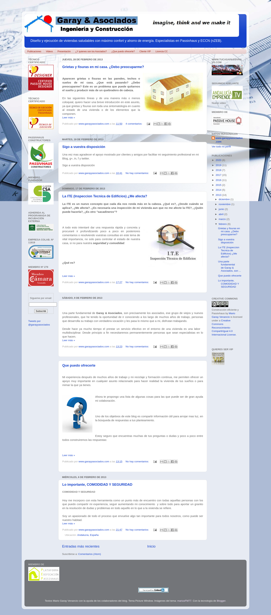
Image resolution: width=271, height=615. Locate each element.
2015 (219, 185)
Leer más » (68, 117)
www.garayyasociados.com (229, 140)
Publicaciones (34, 51)
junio (222, 209)
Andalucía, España (88, 535)
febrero (223, 224)
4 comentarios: (134, 123)
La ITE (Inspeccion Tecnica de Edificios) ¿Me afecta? (104, 196)
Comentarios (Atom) (89, 554)
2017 (219, 175)
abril (221, 214)
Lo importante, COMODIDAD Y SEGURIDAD (97, 484)
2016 (219, 180)
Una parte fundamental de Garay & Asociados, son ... (229, 266)
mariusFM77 (184, 600)
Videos (49, 51)
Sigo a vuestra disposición (83, 147)
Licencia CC (161, 51)
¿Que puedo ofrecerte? (123, 51)
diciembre (224, 199)
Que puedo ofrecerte (78, 365)
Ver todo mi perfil (221, 146)
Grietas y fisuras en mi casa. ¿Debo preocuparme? (103, 67)
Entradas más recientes (80, 546)
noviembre (225, 204)
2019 (219, 165)
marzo (222, 219)
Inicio (151, 546)
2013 (219, 195)
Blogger (221, 600)
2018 (219, 170)
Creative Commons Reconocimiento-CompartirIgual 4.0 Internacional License (224, 327)
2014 (219, 189)
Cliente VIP (145, 51)
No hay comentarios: (138, 173)
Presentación (64, 51)
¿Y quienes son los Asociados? (91, 51)
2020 (219, 160)
